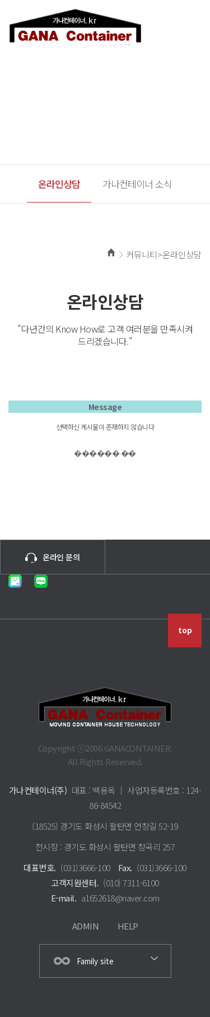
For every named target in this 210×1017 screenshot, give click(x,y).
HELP (128, 926)
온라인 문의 (52, 557)
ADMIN (85, 926)
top (185, 630)
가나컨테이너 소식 (137, 184)
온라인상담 (59, 184)
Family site (95, 961)
